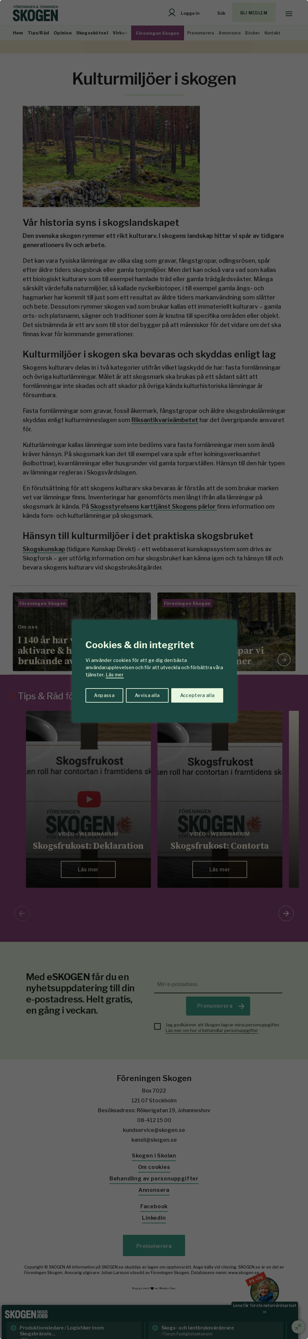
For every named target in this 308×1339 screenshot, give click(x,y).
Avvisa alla (147, 695)
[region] (154, 669)
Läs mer (115, 674)
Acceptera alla (197, 695)
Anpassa (104, 695)
